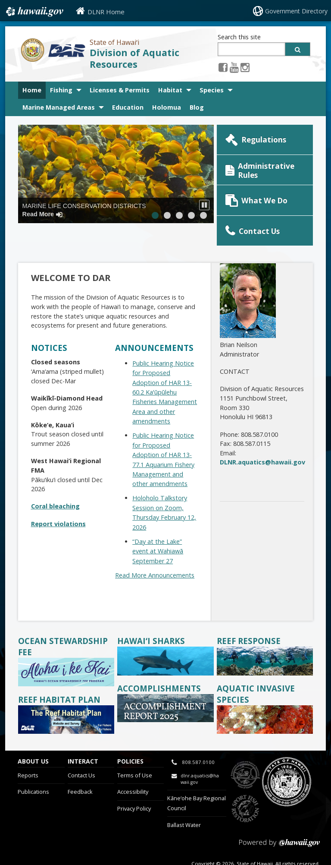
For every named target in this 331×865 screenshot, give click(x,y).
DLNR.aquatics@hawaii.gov (262, 441)
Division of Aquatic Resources (134, 58)
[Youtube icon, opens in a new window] (234, 67)
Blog (197, 107)
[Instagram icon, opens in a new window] (245, 67)
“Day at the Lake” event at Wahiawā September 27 (157, 529)
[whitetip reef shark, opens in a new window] (165, 651)
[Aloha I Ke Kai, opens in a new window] (66, 663)
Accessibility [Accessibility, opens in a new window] (132, 770)
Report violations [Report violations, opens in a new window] (58, 502)
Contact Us (81, 754)
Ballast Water (184, 803)
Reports (28, 754)
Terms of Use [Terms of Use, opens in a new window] (134, 754)
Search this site (239, 37)
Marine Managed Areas (58, 107)
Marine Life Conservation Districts (84, 210)
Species (212, 90)
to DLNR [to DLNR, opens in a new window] (245, 753)
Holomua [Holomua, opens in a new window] (166, 107)
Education (128, 107)
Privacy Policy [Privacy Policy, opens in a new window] (134, 787)
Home (31, 90)
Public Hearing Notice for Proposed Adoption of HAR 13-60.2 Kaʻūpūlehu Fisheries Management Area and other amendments (164, 371)
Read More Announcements (154, 553)
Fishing (61, 90)
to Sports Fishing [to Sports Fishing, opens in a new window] (245, 787)
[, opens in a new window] (66, 710)
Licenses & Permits (120, 90)
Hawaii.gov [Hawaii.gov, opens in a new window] (34, 11)
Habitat (170, 90)
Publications (33, 770)
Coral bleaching (55, 485)
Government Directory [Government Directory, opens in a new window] (296, 11)
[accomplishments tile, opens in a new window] (165, 698)
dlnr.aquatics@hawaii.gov (200, 757)
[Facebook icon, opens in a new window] (223, 67)
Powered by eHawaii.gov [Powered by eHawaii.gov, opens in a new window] (279, 825)
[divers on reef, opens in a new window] (265, 651)
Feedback (80, 770)
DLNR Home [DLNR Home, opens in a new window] (106, 11)
